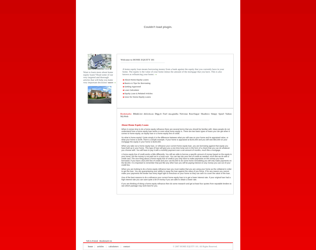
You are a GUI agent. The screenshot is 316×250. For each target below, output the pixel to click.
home (90, 246)
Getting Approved (131, 87)
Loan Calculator (130, 90)
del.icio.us (149, 113)
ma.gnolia (173, 113)
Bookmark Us (106, 241)
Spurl (221, 113)
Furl (165, 113)
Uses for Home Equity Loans (136, 97)
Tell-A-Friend (92, 241)
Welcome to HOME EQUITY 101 (137, 59)
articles (100, 246)
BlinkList (137, 113)
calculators (114, 246)
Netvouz (184, 113)
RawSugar (194, 113)
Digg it (158, 113)
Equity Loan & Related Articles (137, 93)
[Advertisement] (99, 171)
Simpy (214, 113)
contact (126, 246)
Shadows (205, 113)
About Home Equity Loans (136, 80)
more (110, 82)
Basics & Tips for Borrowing (136, 83)
